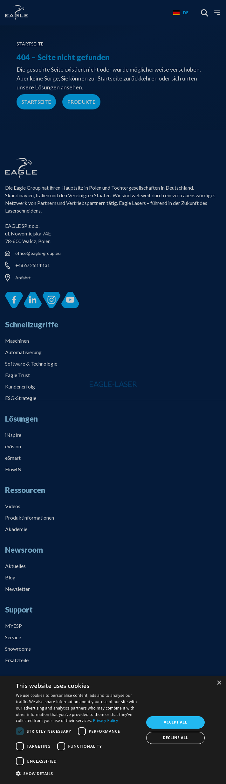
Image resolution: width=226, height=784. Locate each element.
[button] (78, 774)
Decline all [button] (175, 737)
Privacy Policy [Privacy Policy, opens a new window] (105, 720)
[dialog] (113, 730)
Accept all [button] (175, 722)
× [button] (218, 683)
